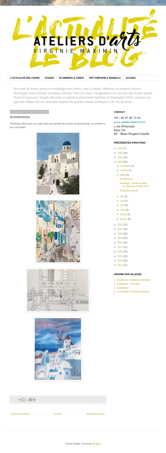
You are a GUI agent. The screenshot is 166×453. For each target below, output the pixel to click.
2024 (120, 157)
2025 (120, 153)
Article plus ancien (95, 413)
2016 (120, 251)
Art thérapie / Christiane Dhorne (133, 291)
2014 (120, 260)
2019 (120, 238)
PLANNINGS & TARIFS (71, 78)
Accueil (58, 413)
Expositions (123, 288)
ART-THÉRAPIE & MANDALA (105, 78)
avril (122, 205)
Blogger (96, 443)
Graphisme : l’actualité (128, 283)
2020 (120, 233)
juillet (123, 175)
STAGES (49, 78)
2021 (120, 229)
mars (123, 210)
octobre (124, 170)
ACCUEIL (131, 78)
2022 (120, 224)
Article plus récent (20, 413)
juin (122, 196)
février (123, 214)
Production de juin (129, 190)
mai (122, 200)
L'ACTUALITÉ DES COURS (25, 78)
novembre (125, 166)
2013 (120, 265)
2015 (120, 256)
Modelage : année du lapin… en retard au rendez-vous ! (135, 184)
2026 (120, 148)
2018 (120, 242)
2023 (120, 162)
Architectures (126, 178)
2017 (120, 247)
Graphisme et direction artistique (133, 280)
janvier (124, 219)
